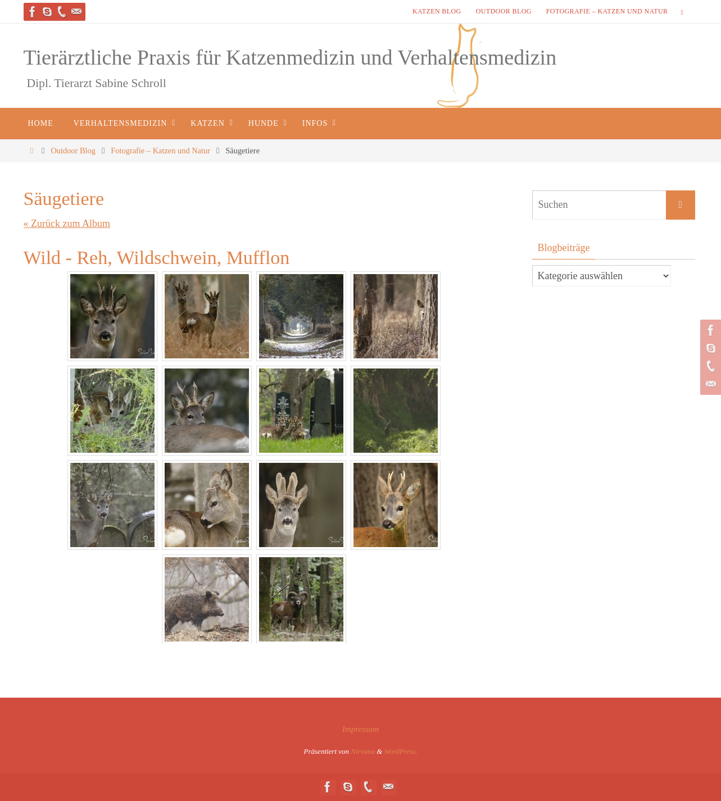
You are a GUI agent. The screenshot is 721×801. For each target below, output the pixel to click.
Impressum (360, 729)
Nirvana (363, 751)
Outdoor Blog (504, 11)
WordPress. (401, 751)
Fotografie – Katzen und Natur (607, 11)
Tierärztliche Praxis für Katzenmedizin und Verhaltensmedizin (290, 57)
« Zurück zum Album (67, 223)
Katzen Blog (436, 11)
